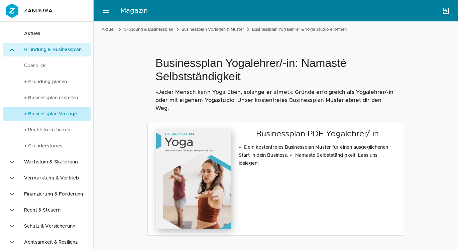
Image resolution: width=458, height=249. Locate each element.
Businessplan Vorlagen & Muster (213, 29)
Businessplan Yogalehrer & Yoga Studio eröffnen (299, 29)
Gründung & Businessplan (149, 29)
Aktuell (109, 29)
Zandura (28, 11)
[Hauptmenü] (106, 11)
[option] (47, 33)
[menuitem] (47, 66)
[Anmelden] (446, 11)
